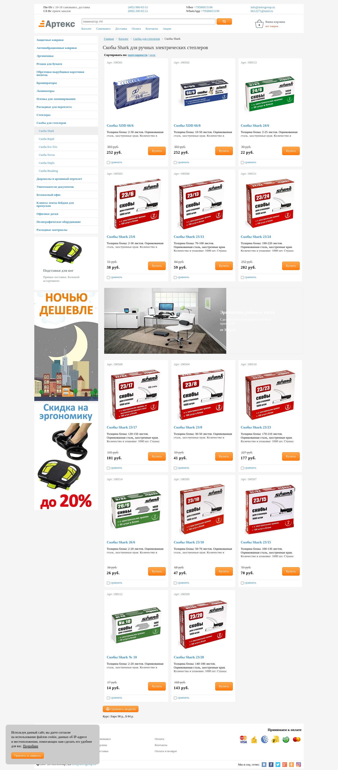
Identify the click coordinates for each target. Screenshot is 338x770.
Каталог (86, 28)
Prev (37, 263)
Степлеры (43, 115)
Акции (167, 28)
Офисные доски (47, 214)
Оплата (136, 28)
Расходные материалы (52, 230)
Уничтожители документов (55, 187)
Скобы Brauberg (48, 171)
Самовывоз (103, 28)
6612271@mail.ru (262, 11)
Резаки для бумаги (49, 64)
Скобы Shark (46, 131)
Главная (109, 38)
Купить (157, 151)
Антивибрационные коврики (57, 48)
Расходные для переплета (54, 107)
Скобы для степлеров (51, 123)
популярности (137, 55)
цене (152, 55)
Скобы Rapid (46, 139)
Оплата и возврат (166, 751)
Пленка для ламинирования (56, 99)
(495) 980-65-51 (138, 7)
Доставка (121, 28)
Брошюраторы (47, 83)
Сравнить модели (120, 709)
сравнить (114, 162)
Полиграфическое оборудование (59, 222)
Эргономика (45, 56)
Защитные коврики (50, 40)
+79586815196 (203, 7)
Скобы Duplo (46, 163)
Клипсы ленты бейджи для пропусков (55, 204)
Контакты (152, 28)
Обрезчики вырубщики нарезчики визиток (60, 73)
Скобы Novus (47, 155)
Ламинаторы (45, 91)
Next (95, 263)
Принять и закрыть (27, 755)
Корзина (101, 745)
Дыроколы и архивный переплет (59, 179)
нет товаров (271, 26)
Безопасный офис (49, 194)
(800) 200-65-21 (138, 11)
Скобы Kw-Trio (48, 147)
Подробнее (30, 746)
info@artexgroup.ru (263, 7)
